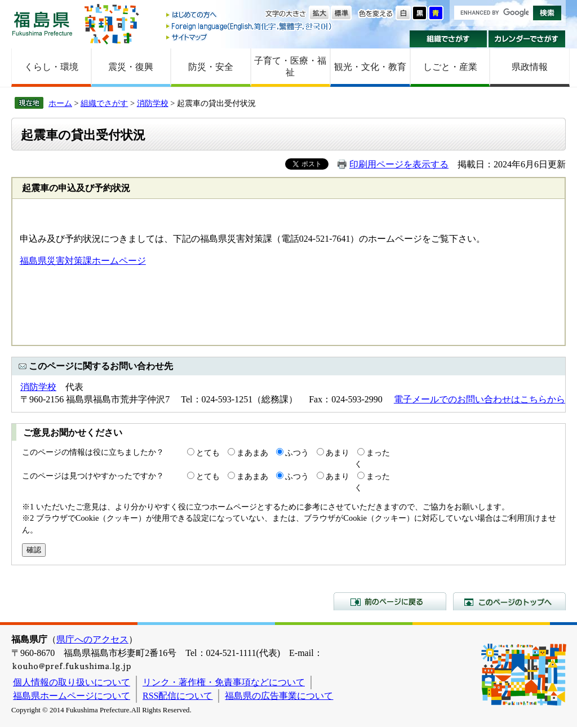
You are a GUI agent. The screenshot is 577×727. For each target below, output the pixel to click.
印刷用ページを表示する (399, 164)
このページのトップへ (509, 601)
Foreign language (249, 26)
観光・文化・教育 (370, 67)
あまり (337, 452)
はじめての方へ (249, 15)
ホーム (60, 103)
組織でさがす (448, 38)
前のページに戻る (390, 601)
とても (208, 452)
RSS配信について (177, 696)
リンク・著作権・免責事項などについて (224, 682)
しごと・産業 (450, 67)
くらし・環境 (51, 67)
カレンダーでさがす (527, 38)
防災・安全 (210, 67)
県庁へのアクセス (92, 639)
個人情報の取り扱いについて (71, 682)
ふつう (297, 452)
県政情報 (530, 67)
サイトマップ (249, 37)
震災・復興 (130, 67)
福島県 (42, 23)
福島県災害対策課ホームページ (83, 260)
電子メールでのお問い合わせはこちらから (479, 399)
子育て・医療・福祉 (290, 66)
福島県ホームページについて (71, 696)
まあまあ (252, 452)
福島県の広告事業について (279, 696)
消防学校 (152, 103)
